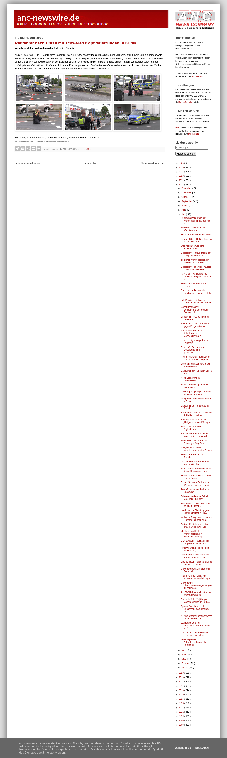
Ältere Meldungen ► (152, 163)
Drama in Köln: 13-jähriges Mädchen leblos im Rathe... (195, 600)
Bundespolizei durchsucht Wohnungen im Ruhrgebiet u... (195, 221)
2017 (181, 686)
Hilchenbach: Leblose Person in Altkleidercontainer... (196, 413)
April (183, 654)
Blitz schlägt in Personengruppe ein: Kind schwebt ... (196, 563)
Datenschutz (193, 134)
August (185, 205)
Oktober (185, 197)
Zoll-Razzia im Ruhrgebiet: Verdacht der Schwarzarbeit (196, 301)
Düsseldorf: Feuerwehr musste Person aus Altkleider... (196, 268)
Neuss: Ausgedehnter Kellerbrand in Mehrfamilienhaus (191, 333)
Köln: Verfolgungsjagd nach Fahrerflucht (194, 386)
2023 (181, 176)
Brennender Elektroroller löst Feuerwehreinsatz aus (195, 556)
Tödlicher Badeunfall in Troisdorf (192, 455)
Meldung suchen (186, 153)
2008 (181, 724)
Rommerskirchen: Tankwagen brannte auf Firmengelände (195, 358)
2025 (181, 167)
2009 (181, 720)
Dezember (186, 188)
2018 (181, 681)
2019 (181, 677)
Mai (183, 650)
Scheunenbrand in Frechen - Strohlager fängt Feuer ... (195, 442)
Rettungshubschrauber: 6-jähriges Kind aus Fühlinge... (196, 420)
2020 (181, 673)
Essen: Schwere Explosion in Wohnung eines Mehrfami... (196, 483)
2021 (181, 184)
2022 (181, 180)
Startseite (90, 163)
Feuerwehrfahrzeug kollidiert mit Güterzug (195, 549)
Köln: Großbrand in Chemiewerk (190, 379)
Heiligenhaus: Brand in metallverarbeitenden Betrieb (196, 448)
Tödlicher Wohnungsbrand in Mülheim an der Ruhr (195, 261)
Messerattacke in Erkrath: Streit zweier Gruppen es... (196, 476)
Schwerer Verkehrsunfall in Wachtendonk (194, 228)
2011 (181, 712)
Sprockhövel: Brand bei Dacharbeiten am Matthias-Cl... (195, 609)
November (186, 192)
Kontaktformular (185, 102)
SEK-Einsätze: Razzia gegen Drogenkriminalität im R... (195, 542)
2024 (181, 171)
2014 (181, 699)
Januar (185, 667)
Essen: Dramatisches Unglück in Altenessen (195, 365)
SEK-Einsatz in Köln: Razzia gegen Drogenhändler (195, 324)
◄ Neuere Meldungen (27, 163)
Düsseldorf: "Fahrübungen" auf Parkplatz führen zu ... (196, 254)
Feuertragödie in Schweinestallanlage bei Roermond (194, 642)
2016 (181, 690)
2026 (181, 163)
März (184, 659)
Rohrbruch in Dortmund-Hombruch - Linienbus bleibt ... (196, 293)
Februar (185, 663)
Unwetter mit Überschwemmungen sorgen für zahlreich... (196, 585)
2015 (181, 694)
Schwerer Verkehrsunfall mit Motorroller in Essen (194, 497)
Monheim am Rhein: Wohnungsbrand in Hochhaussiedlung (191, 534)
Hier (177, 128)
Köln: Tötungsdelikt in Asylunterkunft (191, 428)
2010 (181, 716)
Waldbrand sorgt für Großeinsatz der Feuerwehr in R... (196, 626)
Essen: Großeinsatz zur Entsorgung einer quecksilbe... (192, 350)
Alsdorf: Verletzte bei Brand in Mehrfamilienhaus (195, 462)
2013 (181, 703)
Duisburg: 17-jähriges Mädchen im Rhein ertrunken (196, 393)
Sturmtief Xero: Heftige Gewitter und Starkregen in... (196, 240)
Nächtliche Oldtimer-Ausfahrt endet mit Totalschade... (195, 633)
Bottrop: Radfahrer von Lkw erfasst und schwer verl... (194, 525)
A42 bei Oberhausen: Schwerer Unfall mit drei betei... (196, 617)
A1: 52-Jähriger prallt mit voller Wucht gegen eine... (196, 593)
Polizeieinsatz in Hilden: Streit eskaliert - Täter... (195, 504)
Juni (183, 214)
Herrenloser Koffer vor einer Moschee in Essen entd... (195, 435)
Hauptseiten (197, 76)
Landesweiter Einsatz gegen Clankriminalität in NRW (195, 511)
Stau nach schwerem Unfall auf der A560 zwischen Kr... (196, 469)
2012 (181, 707)
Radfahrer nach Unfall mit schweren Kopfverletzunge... (196, 577)
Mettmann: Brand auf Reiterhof (196, 234)
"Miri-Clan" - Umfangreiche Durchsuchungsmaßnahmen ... (196, 276)
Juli (183, 210)
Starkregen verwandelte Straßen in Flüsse (192, 247)
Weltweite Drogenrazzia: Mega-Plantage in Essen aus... (196, 518)
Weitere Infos (183, 748)
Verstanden (202, 748)
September (187, 201)
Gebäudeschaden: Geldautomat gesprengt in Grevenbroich (195, 310)
